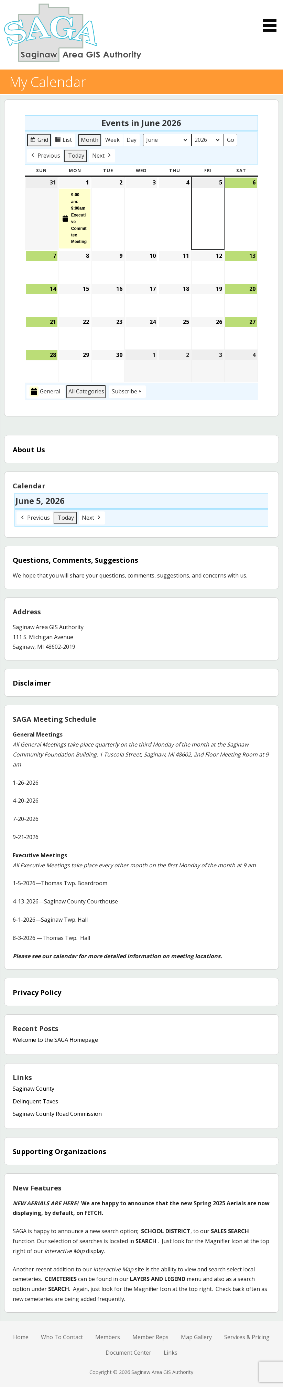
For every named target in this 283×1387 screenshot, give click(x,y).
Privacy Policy (37, 992)
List (64, 141)
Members (107, 1337)
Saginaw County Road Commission (57, 1114)
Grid (39, 141)
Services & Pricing (247, 1337)
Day (132, 140)
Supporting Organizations (59, 1151)
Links (170, 1352)
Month (89, 140)
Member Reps (150, 1337)
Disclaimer (32, 683)
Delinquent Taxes (35, 1101)
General (45, 391)
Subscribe (127, 391)
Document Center (128, 1352)
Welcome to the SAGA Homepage (55, 1040)
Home (21, 1337)
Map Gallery (196, 1337)
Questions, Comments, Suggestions (75, 560)
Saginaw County (33, 1088)
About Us (29, 449)
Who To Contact (62, 1337)
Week (112, 140)
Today (76, 155)
